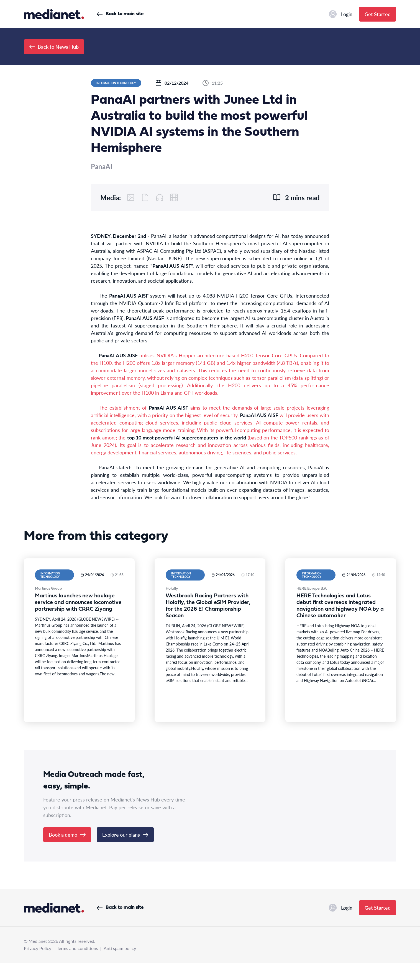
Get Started (378, 14)
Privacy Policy (37, 948)
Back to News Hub (54, 46)
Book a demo (67, 834)
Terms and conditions (77, 948)
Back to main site (120, 14)
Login (340, 14)
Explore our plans (125, 834)
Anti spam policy (120, 948)
